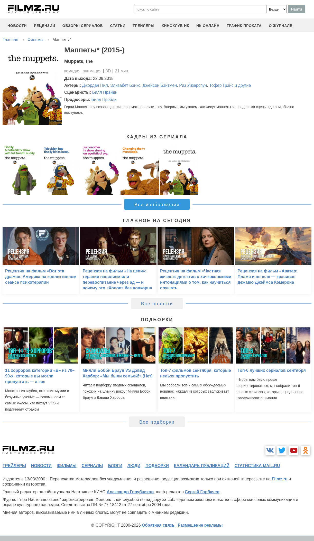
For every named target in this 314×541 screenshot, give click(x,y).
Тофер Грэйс (221, 85)
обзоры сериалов (82, 26)
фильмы (66, 465)
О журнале (280, 26)
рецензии (44, 26)
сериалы (92, 465)
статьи (117, 26)
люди (133, 465)
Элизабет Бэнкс (125, 85)
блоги (115, 465)
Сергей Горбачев (202, 492)
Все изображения (157, 204)
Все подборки (157, 422)
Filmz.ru (279, 479)
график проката (244, 26)
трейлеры (143, 26)
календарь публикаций (201, 465)
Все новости (157, 303)
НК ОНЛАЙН (207, 26)
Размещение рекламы (200, 525)
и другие (243, 85)
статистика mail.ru (257, 465)
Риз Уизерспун (193, 85)
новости (17, 26)
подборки (157, 465)
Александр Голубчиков (130, 492)
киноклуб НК (175, 26)
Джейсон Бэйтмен (160, 85)
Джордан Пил (95, 85)
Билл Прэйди (104, 92)
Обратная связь (158, 525)
